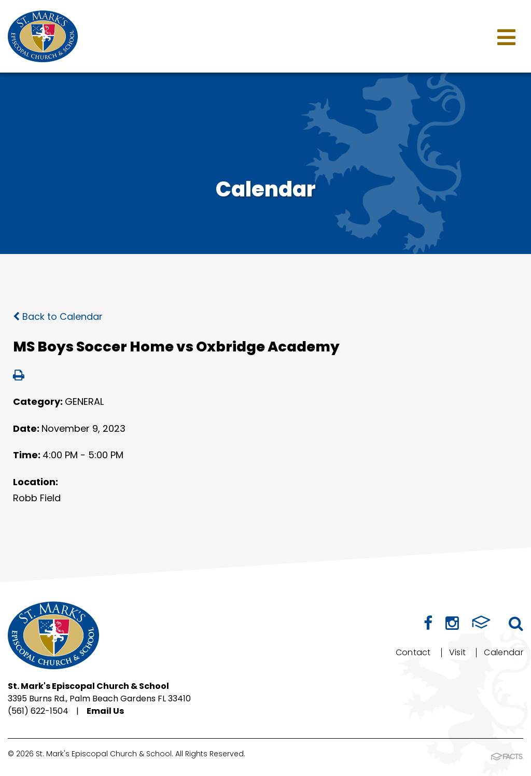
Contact (413, 652)
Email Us (105, 711)
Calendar (503, 652)
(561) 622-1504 (38, 711)
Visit (457, 652)
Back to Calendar (58, 316)
